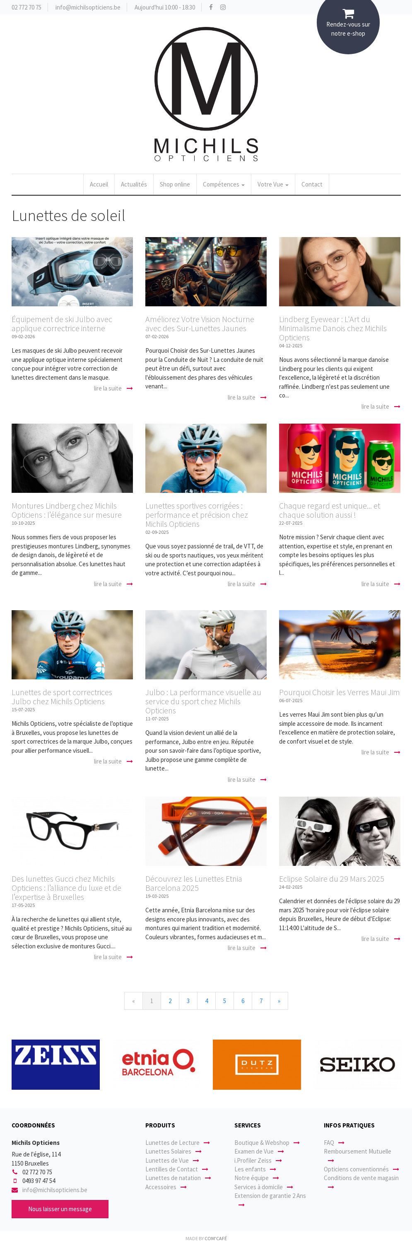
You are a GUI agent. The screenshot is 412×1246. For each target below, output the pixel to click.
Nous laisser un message (60, 1209)
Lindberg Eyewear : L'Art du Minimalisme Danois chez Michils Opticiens (333, 328)
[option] (55, 1064)
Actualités (134, 184)
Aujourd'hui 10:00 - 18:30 (165, 7)
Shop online (175, 184)
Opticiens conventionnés (361, 1169)
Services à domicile (263, 1187)
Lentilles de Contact (176, 1169)
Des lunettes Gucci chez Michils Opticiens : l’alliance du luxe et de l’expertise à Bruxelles (66, 887)
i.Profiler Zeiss (258, 1160)
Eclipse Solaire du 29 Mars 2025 (331, 878)
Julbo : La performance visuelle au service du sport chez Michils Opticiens (203, 701)
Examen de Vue (259, 1151)
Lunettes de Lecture (177, 1143)
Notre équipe (256, 1178)
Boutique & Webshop (267, 1143)
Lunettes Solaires (173, 1151)
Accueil (99, 184)
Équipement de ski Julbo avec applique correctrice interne (62, 323)
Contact (312, 184)
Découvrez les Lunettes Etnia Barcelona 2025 (193, 883)
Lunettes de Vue (172, 1160)
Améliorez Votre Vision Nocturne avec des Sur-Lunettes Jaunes (199, 323)
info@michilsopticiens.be (87, 7)
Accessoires (166, 1187)
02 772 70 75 (26, 7)
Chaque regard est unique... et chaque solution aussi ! (329, 510)
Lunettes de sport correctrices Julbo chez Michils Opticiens (62, 696)
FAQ (334, 1143)
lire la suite (113, 388)
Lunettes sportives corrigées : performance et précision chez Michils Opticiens (196, 514)
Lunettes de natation (178, 1178)
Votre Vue (273, 184)
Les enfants (255, 1169)
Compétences (224, 184)
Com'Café (216, 1238)
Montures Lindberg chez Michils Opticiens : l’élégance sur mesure (67, 510)
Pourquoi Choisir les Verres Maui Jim (339, 692)
